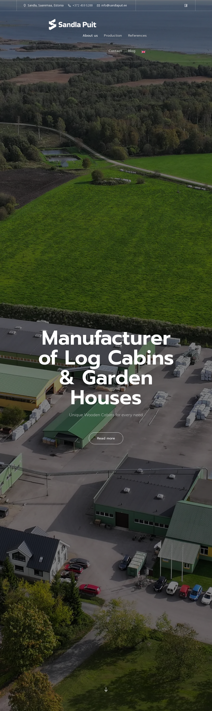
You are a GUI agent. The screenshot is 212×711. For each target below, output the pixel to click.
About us (90, 36)
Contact (115, 51)
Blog (131, 51)
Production (113, 36)
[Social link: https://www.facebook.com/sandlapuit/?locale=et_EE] (186, 5)
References (137, 36)
